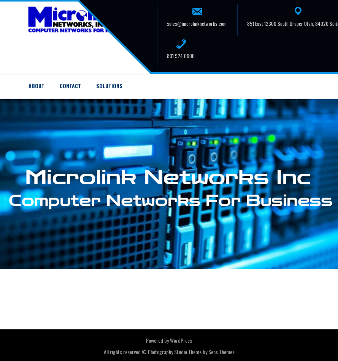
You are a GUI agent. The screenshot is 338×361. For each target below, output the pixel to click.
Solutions (109, 86)
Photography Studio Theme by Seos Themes (191, 352)
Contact (70, 86)
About (36, 86)
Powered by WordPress (169, 340)
